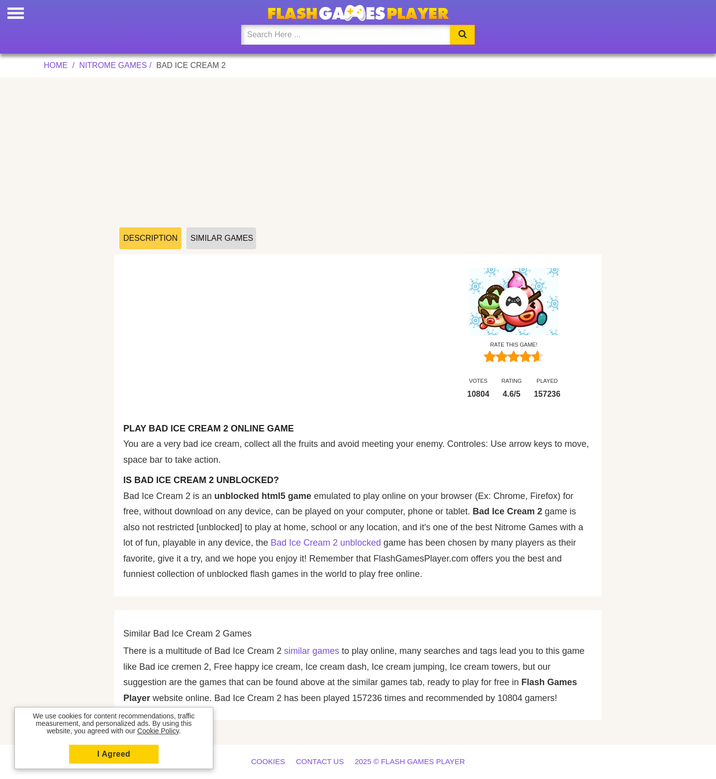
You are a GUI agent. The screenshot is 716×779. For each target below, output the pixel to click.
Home (56, 65)
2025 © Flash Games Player (410, 761)
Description (150, 238)
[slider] (513, 356)
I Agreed (114, 754)
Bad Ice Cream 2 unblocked (325, 543)
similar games (311, 651)
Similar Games (221, 238)
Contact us (320, 761)
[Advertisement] (358, 152)
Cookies (268, 761)
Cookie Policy (158, 731)
